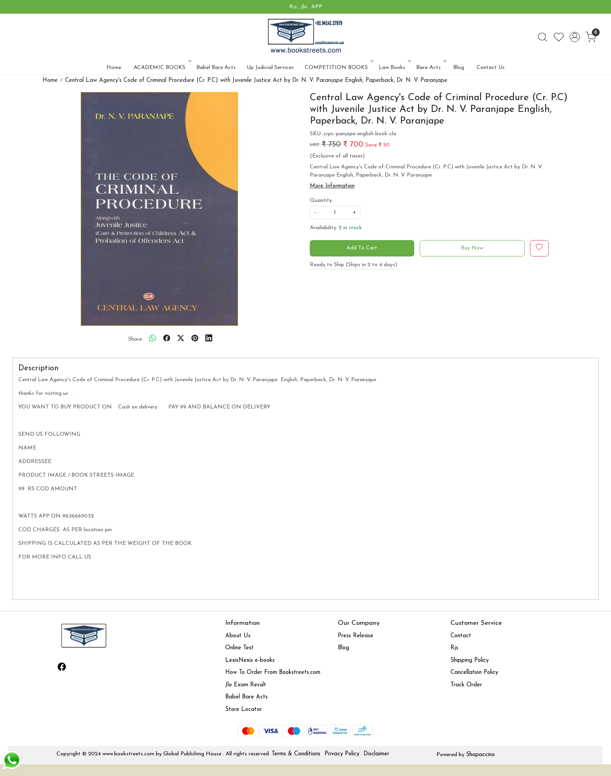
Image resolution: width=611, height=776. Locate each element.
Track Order (466, 685)
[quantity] (335, 212)
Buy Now (472, 248)
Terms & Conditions (296, 754)
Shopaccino (480, 755)
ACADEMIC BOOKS (162, 68)
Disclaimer (376, 754)
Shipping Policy (469, 660)
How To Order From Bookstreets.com (272, 672)
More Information (332, 186)
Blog (458, 68)
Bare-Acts (430, 68)
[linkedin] (209, 339)
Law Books (394, 68)
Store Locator (243, 709)
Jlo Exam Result (245, 685)
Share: (135, 339)
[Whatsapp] (153, 339)
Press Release (355, 636)
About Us (238, 636)
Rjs (454, 648)
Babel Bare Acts (216, 68)
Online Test (239, 648)
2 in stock (350, 228)
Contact (460, 636)
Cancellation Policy (474, 672)
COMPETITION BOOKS (338, 68)
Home (113, 68)
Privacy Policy (342, 754)
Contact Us (491, 68)
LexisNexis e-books (250, 660)
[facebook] (167, 339)
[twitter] (181, 339)
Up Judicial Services (270, 68)
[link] (542, 37)
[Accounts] (575, 37)
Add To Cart (361, 248)
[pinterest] (195, 339)
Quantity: (321, 200)
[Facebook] (62, 668)
